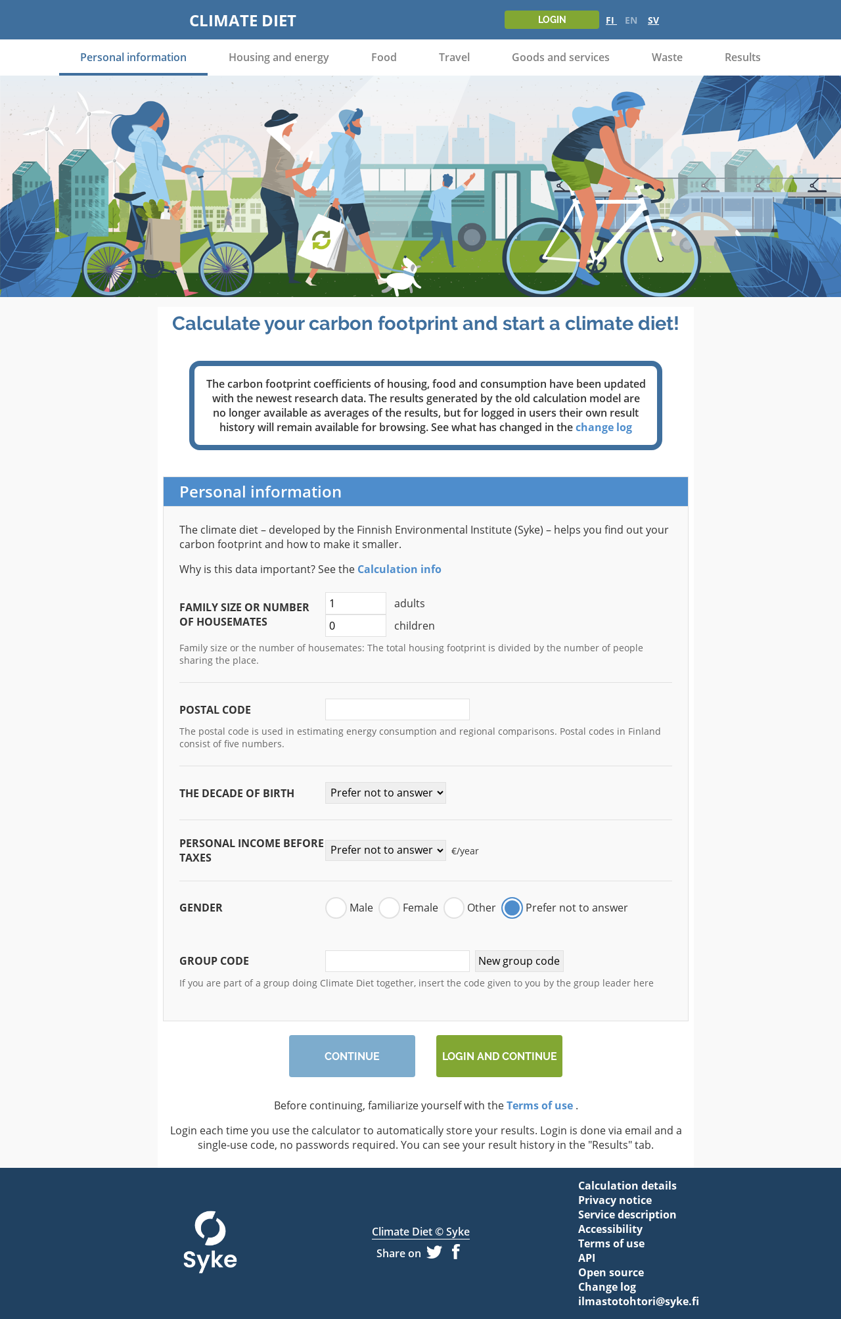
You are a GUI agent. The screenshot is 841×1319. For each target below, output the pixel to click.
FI (611, 20)
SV (653, 20)
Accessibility (610, 1229)
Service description (627, 1214)
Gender (201, 907)
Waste (667, 57)
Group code (214, 961)
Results (743, 57)
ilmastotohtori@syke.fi (630, 1301)
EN (632, 20)
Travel (454, 57)
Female (420, 907)
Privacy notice (615, 1200)
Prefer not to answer (577, 907)
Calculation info (399, 569)
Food (384, 57)
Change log (607, 1287)
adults (375, 603)
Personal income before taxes (251, 850)
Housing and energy (279, 57)
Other (481, 907)
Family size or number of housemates (244, 614)
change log (604, 427)
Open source (611, 1272)
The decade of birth (236, 793)
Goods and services (561, 57)
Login (552, 19)
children (380, 625)
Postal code (215, 710)
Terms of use (540, 1105)
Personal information (133, 57)
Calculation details (627, 1185)
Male (361, 907)
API (586, 1258)
